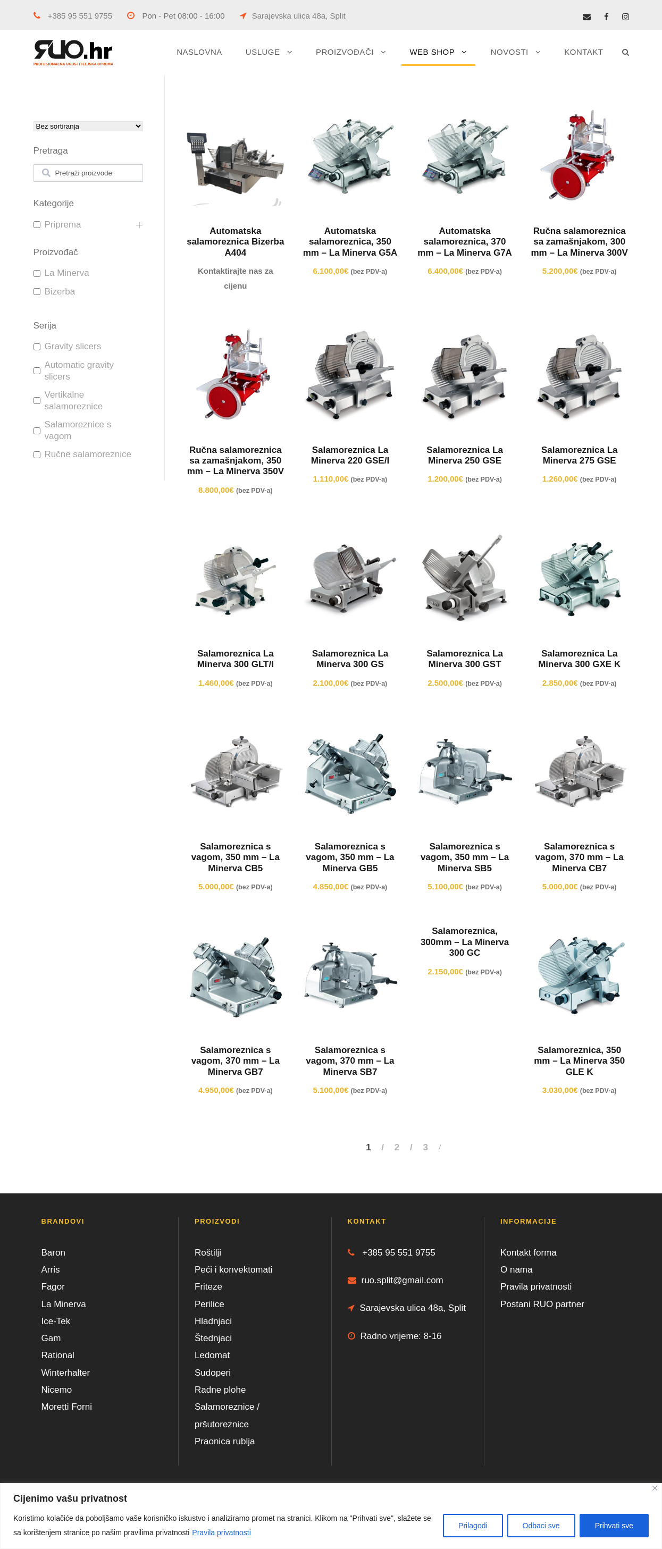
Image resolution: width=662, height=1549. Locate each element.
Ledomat (212, 1355)
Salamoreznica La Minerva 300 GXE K (579, 659)
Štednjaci (213, 1338)
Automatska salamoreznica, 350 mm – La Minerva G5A (350, 242)
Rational (57, 1355)
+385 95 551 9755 (73, 15)
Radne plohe (220, 1390)
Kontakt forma (528, 1253)
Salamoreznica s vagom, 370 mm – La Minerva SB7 (350, 1061)
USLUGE (263, 51)
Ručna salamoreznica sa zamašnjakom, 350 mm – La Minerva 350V (235, 461)
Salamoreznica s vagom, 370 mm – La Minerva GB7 (235, 1061)
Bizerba (60, 292)
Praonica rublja (225, 1441)
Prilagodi (472, 1525)
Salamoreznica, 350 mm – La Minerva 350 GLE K (579, 1061)
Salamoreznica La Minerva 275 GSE (579, 455)
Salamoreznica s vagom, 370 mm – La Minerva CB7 (579, 857)
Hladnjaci (213, 1321)
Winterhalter (65, 1373)
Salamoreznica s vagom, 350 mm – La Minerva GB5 (350, 857)
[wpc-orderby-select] (88, 126)
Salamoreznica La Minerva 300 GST (464, 659)
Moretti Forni (66, 1407)
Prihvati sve (614, 1525)
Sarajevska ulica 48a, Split (293, 15)
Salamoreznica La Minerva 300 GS (350, 659)
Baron (53, 1253)
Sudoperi (213, 1373)
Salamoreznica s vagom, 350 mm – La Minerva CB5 (235, 857)
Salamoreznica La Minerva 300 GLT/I (235, 659)
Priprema (63, 225)
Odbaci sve (541, 1525)
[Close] (654, 1488)
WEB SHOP (432, 51)
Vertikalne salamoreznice (74, 400)
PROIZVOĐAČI (345, 51)
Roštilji (208, 1253)
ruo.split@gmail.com (395, 1280)
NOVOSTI (510, 51)
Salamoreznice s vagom (78, 430)
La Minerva (67, 273)
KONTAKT (583, 51)
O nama (516, 1270)
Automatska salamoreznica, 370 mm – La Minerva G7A (464, 242)
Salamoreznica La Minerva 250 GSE (464, 455)
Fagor (53, 1287)
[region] (331, 1516)
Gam (51, 1338)
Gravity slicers (73, 346)
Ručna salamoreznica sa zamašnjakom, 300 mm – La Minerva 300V (579, 242)
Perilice (209, 1304)
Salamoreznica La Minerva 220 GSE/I (350, 455)
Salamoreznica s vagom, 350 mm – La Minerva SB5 (465, 857)
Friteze (208, 1287)
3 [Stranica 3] (425, 1147)
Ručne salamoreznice (88, 454)
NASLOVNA (199, 51)
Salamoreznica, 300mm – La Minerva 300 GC (465, 942)
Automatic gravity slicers (79, 371)
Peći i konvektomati (233, 1270)
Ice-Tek (56, 1321)
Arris (50, 1270)
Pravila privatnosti (221, 1532)
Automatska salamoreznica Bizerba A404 (235, 242)
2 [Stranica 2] (397, 1147)
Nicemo (56, 1390)
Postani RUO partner (542, 1304)
